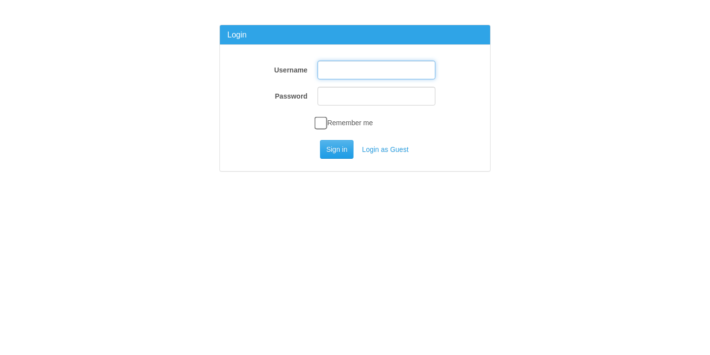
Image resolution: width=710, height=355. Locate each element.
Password (291, 96)
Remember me (345, 123)
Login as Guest (385, 149)
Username (291, 70)
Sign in (337, 149)
